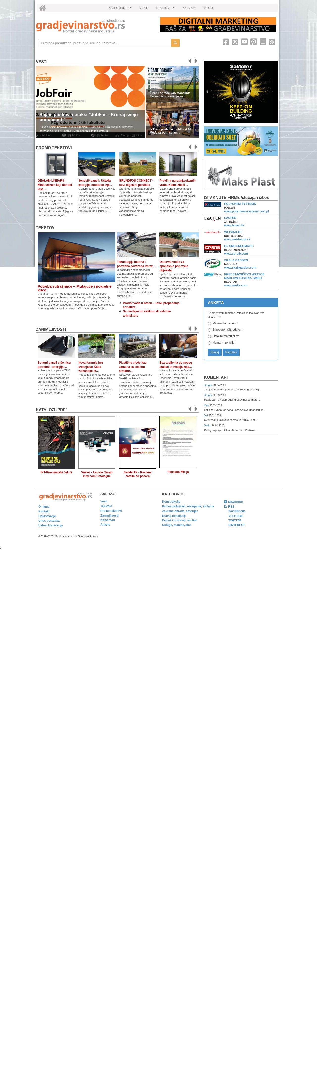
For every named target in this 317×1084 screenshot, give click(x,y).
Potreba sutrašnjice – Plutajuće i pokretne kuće (74, 288)
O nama (43, 506)
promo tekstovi (54, 148)
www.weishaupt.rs (237, 239)
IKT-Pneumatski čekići (56, 472)
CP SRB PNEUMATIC (239, 246)
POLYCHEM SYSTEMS (240, 204)
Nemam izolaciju (224, 342)
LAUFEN (230, 218)
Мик (207, 405)
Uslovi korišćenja (50, 525)
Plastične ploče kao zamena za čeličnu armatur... (132, 367)
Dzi (206, 415)
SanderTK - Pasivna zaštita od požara (138, 474)
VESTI (144, 8)
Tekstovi (46, 228)
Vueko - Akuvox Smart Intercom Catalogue (96, 474)
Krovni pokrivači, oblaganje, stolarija (188, 506)
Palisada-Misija (178, 472)
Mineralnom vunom (225, 323)
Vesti (41, 62)
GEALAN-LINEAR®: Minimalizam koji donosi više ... (55, 185)
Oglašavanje (47, 516)
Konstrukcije (171, 501)
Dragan (208, 385)
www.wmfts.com (235, 285)
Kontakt (44, 511)
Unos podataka (49, 520)
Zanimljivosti (51, 329)
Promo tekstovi (111, 511)
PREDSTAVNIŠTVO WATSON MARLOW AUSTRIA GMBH (244, 276)
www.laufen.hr (234, 225)
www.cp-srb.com (236, 253)
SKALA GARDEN (236, 260)
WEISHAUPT (233, 232)
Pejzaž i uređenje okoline (179, 520)
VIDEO (208, 8)
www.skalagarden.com (240, 267)
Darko (208, 425)
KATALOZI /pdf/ (51, 410)
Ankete (105, 524)
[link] (95, 26)
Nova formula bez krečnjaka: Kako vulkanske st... (90, 367)
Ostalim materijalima (226, 336)
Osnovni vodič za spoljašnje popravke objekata (173, 266)
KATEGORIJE (121, 9)
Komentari (216, 377)
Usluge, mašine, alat (176, 525)
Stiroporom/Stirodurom (228, 329)
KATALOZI (189, 8)
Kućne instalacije (174, 516)
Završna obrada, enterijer (180, 511)
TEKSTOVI (166, 9)
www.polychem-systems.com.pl (246, 211)
